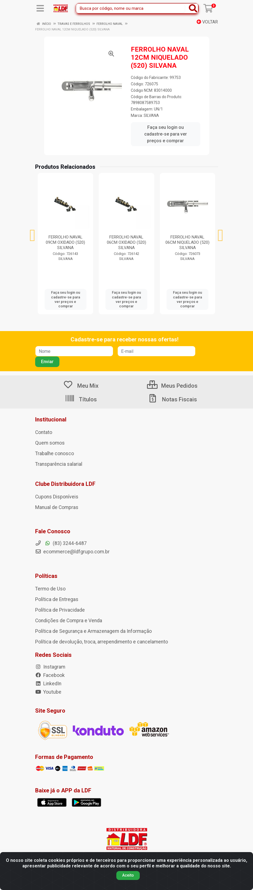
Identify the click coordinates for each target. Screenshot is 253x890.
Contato (43, 432)
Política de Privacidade (60, 610)
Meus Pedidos (172, 385)
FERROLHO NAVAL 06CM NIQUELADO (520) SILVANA (187, 242)
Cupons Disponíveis (56, 497)
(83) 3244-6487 (61, 543)
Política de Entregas (56, 599)
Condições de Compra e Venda (68, 620)
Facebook (50, 675)
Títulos (81, 399)
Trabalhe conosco (54, 453)
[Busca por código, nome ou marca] (130, 8)
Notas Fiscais (172, 399)
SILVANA (151, 115)
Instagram (50, 667)
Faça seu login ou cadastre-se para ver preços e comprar (165, 134)
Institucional (50, 419)
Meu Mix (80, 385)
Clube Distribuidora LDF (65, 484)
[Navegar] (33, 235)
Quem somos (50, 443)
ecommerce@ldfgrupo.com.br (72, 551)
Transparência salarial (58, 464)
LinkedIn (48, 683)
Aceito (128, 875)
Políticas (46, 576)
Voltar (207, 22)
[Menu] (40, 8)
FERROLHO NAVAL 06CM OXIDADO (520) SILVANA (126, 242)
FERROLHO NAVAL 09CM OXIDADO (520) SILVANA (65, 242)
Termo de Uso (50, 589)
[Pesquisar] (193, 8)
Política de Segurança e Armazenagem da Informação (93, 631)
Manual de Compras (56, 507)
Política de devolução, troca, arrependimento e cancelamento (101, 642)
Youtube (48, 692)
